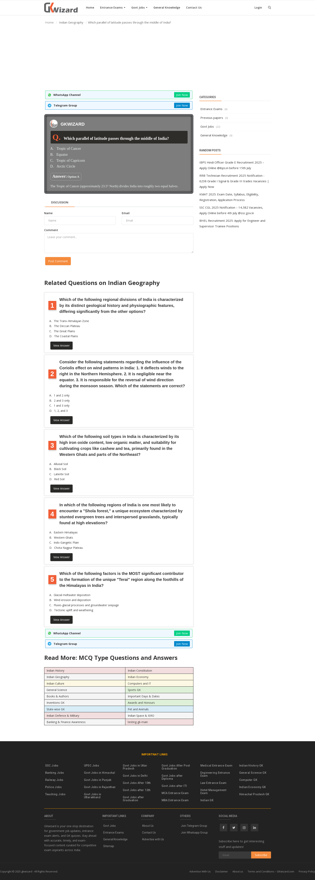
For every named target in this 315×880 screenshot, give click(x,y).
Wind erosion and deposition (72, 599)
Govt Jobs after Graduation (133, 799)
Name (48, 213)
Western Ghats (63, 537)
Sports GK (134, 690)
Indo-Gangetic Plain (66, 542)
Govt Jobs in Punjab (97, 779)
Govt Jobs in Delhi (135, 775)
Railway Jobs (54, 779)
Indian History (55, 670)
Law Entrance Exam (213, 782)
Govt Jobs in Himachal (99, 772)
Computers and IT (139, 683)
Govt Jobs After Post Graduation (176, 767)
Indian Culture (55, 683)
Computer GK (248, 779)
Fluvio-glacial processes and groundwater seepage (86, 605)
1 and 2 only (61, 395)
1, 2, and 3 (61, 410)
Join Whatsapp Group (194, 832)
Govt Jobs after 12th (137, 790)
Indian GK (207, 800)
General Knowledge (166, 7)
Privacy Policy (307, 871)
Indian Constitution (140, 670)
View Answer (61, 345)
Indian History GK (251, 765)
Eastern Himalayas (66, 532)
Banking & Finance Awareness (66, 722)
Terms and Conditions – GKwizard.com (271, 871)
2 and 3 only (62, 400)
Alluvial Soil (61, 463)
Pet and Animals (138, 709)
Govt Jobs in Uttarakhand (92, 796)
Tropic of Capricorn (71, 161)
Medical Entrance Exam (216, 765)
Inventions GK (55, 703)
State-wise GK (56, 709)
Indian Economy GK (252, 787)
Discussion (59, 202)
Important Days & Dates (144, 696)
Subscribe (261, 855)
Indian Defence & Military (63, 715)
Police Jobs (53, 787)
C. (52, 161)
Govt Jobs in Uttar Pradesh (135, 767)
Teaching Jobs (55, 794)
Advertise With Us (200, 871)
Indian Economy (138, 677)
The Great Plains (64, 331)
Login (258, 7)
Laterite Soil (61, 474)
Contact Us (194, 7)
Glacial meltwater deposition (72, 594)
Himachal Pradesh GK (254, 794)
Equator (62, 155)
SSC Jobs (52, 765)
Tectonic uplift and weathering (73, 610)
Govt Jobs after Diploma (172, 777)
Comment (51, 230)
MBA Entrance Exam (175, 800)
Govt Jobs (139, 7)
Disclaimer (221, 871)
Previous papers (211, 118)
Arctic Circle (66, 166)
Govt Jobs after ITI (174, 785)
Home (90, 7)
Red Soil (59, 479)
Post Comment (58, 261)
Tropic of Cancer (69, 149)
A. (52, 149)
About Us (148, 825)
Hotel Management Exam (213, 792)
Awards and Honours (141, 703)
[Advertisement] (157, 58)
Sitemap (108, 846)
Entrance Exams (112, 7)
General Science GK (253, 772)
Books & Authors (58, 696)
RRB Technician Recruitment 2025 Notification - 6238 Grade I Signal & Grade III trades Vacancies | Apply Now (234, 181)
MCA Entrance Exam (175, 793)
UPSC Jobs (91, 765)
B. (52, 155)
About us (237, 871)
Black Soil (60, 468)
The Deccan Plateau (67, 325)
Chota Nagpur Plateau (68, 547)
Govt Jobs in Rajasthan (100, 787)
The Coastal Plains (66, 336)
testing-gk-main (138, 722)
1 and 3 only (61, 405)
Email (126, 213)
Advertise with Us (153, 839)
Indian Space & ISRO (141, 715)
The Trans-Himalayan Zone (71, 320)
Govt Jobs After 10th (137, 782)
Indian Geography (58, 677)
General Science (57, 690)
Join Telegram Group (194, 825)
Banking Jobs (54, 772)
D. (52, 166)
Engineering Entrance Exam (215, 774)
